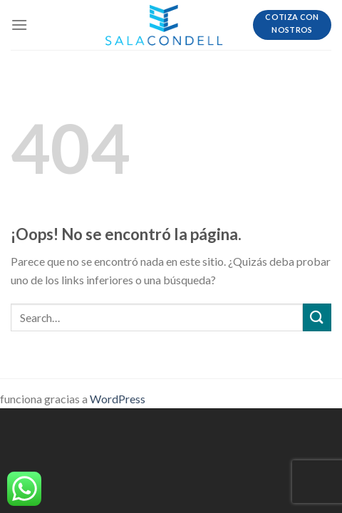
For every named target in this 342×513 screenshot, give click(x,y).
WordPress (117, 398)
